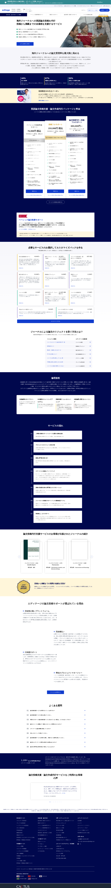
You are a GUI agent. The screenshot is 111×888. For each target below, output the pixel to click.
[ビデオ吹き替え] (41, 845)
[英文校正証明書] (59, 824)
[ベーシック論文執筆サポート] (44, 819)
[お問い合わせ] (106, 6)
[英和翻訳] (19, 852)
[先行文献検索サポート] (43, 829)
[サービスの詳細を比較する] (55, 202)
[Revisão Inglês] (22, 872)
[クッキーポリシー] (79, 884)
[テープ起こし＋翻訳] (42, 840)
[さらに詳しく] (100, 2)
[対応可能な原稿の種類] (61, 852)
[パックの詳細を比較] (88, 14)
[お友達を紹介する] (60, 842)
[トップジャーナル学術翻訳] (22, 845)
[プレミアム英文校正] (21, 817)
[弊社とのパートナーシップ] (96, 6)
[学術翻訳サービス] (21, 837)
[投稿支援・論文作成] (42, 812)
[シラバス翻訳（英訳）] (21, 854)
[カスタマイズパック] (42, 824)
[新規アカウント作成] (92, 10)
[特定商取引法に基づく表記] (83, 826)
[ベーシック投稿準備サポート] (36, 14)
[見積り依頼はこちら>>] (44, 100)
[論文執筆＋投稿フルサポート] (70, 14)
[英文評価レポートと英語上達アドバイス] (65, 814)
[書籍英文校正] (20, 826)
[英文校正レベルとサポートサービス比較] (25, 831)
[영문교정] (43, 870)
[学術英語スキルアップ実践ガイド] (63, 833)
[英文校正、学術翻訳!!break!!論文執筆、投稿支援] (17, 10)
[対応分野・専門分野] (60, 849)
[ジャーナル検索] (59, 847)
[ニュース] (80, 817)
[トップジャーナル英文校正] (22, 819)
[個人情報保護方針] (69, 884)
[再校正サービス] (20, 829)
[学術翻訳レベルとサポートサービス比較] (25, 849)
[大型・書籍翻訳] (20, 847)
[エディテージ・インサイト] (83, 819)
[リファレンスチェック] (61, 817)
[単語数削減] (58, 829)
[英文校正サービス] (21, 812)
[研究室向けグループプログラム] (63, 845)
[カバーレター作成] (60, 819)
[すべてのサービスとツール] (83, 6)
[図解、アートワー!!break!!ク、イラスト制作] (27, 10)
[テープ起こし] (41, 837)
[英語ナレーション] (42, 835)
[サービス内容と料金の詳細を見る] (34, 194)
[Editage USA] (32, 872)
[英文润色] (31, 870)
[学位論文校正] (20, 824)
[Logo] (5, 10)
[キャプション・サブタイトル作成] (45, 842)
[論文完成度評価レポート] (61, 831)
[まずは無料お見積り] (25, 44)
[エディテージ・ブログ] (82, 821)
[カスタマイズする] (55, 321)
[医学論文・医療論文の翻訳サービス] (24, 857)
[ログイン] (84, 10)
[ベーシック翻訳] (20, 840)
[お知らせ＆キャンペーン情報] (70, 6)
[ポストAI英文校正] (20, 821)
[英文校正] (20, 870)
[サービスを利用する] (55, 686)
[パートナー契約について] (83, 824)
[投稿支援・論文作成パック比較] (45, 826)
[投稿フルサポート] (53, 14)
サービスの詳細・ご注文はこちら (27, 229)
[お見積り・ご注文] (104, 10)
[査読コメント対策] (60, 821)
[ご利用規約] (86, 884)
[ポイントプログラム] (58, 6)
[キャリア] (92, 884)
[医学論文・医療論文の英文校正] (23, 833)
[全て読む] (63, 787)
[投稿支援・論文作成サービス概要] (13, 14)
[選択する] (34, 191)
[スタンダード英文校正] (21, 814)
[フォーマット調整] (60, 826)
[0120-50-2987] (86, 833)
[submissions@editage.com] (88, 835)
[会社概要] (80, 814)
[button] (85, 31)
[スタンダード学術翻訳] (21, 842)
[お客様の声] (58, 840)
